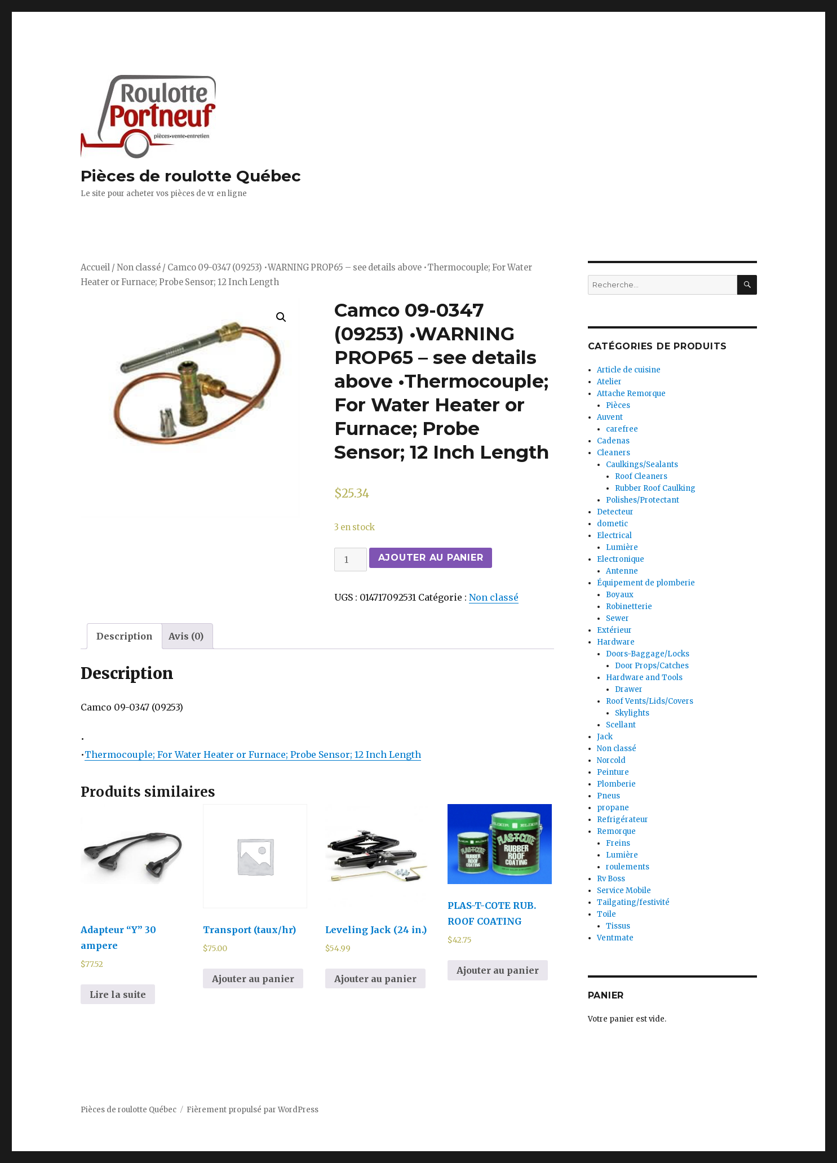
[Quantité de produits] (350, 559)
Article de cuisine (629, 370)
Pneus (608, 796)
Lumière (622, 547)
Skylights (632, 713)
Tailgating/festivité (633, 902)
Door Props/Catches (652, 666)
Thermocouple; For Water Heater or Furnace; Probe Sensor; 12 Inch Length (253, 754)
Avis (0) (186, 636)
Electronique (620, 559)
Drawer (629, 689)
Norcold (611, 760)
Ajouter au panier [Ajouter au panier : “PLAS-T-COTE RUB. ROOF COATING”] (498, 970)
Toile (606, 914)
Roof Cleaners (641, 476)
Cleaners (613, 453)
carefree (622, 429)
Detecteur (615, 512)
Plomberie (616, 784)
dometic (612, 524)
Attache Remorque (631, 393)
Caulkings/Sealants (642, 464)
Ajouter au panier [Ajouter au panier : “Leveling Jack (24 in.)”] (375, 978)
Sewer (617, 618)
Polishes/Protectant (642, 500)
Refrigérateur (622, 819)
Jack (605, 737)
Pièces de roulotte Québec (191, 175)
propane (613, 808)
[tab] (124, 636)
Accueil (95, 268)
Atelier (609, 382)
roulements (627, 867)
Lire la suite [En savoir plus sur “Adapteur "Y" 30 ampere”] (118, 994)
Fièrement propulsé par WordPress (252, 1110)
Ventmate (615, 938)
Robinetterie (629, 606)
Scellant (621, 725)
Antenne (622, 571)
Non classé (139, 268)
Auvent (610, 417)
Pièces (618, 405)
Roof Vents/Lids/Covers (649, 701)
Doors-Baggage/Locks (647, 654)
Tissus (618, 926)
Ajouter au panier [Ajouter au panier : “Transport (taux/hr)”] (253, 978)
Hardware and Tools (644, 677)
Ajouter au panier (431, 557)
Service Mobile (624, 890)
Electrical (614, 535)
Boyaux (620, 595)
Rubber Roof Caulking (655, 488)
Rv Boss (611, 879)
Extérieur (614, 630)
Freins (618, 843)
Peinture (613, 772)
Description (124, 636)
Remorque (616, 831)
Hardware (616, 642)
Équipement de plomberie (646, 583)
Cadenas (613, 441)
